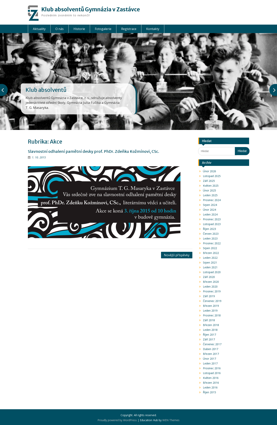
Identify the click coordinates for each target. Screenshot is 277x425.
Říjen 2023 (209, 229)
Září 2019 (209, 296)
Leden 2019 (210, 310)
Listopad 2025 (212, 176)
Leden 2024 (210, 214)
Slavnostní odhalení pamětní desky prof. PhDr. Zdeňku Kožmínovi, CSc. (93, 151)
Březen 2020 (211, 282)
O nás (59, 29)
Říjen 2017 (209, 334)
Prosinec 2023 (212, 219)
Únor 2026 (209, 171)
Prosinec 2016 (212, 368)
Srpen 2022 (210, 248)
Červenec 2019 (212, 301)
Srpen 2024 (210, 205)
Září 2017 (209, 339)
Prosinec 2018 (212, 315)
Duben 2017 (210, 349)
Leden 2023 (210, 238)
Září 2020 (209, 277)
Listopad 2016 (212, 373)
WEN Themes (170, 420)
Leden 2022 (210, 257)
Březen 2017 (211, 354)
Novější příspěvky (176, 255)
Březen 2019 (211, 306)
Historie (79, 29)
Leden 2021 (210, 267)
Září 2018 (209, 320)
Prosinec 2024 (212, 200)
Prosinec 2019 (212, 291)
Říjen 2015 (209, 392)
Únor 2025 (209, 190)
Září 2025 (209, 181)
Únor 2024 (209, 209)
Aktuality (39, 29)
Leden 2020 (210, 286)
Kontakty (152, 29)
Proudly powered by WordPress (117, 420)
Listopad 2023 (212, 224)
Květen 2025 (211, 185)
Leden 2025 (210, 195)
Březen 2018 (211, 325)
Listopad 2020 (212, 272)
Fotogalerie (103, 29)
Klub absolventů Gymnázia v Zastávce (90, 9)
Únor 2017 (209, 358)
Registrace (128, 29)
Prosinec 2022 (212, 243)
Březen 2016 (211, 382)
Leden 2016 (210, 387)
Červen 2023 (211, 233)
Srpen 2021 (210, 262)
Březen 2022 (211, 253)
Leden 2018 (210, 330)
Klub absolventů (46, 89)
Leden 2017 (210, 363)
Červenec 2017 (212, 344)
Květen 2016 (211, 378)
